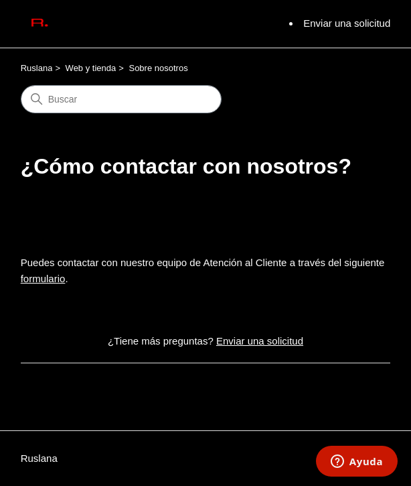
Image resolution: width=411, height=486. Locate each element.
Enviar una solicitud (346, 23)
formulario (43, 278)
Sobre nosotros (158, 68)
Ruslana (37, 68)
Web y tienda (91, 68)
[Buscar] (121, 99)
